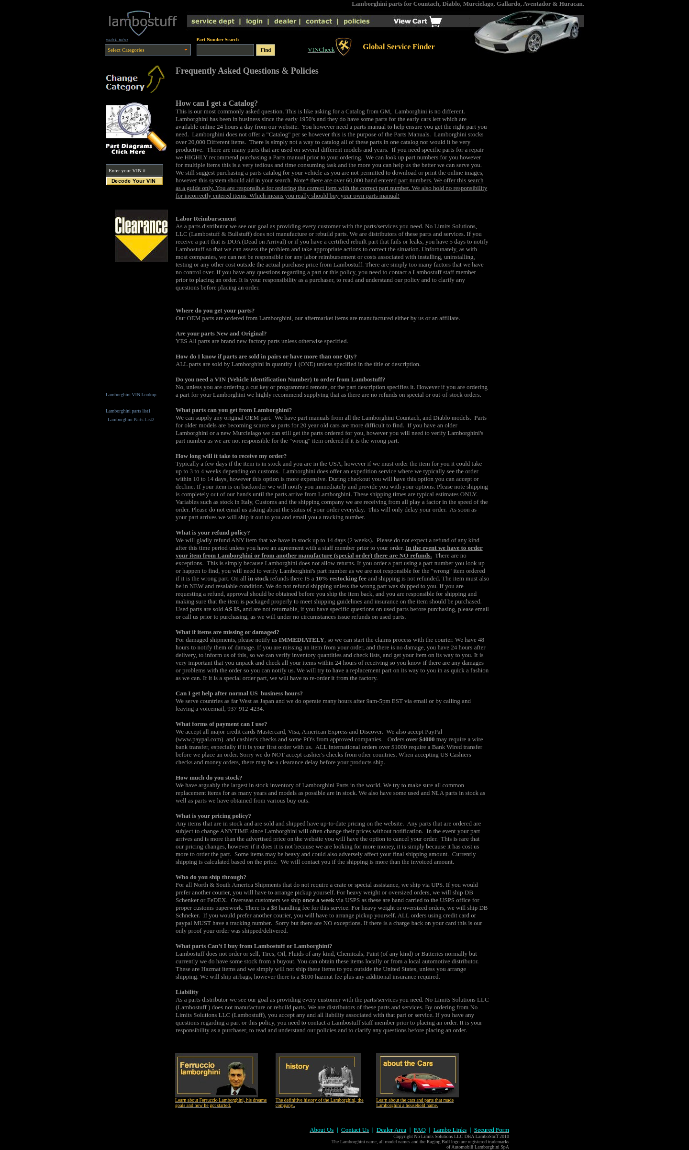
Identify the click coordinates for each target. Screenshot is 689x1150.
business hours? (281, 693)
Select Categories (126, 50)
